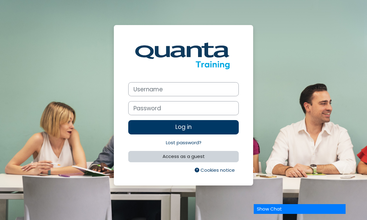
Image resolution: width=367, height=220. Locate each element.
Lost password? (183, 142)
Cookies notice (215, 170)
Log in (183, 127)
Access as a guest (184, 156)
